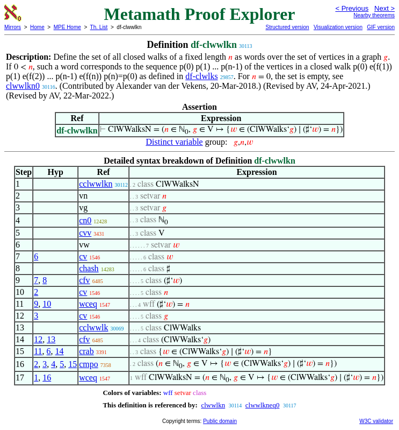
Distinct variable (174, 141)
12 (38, 339)
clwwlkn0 (23, 85)
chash (88, 268)
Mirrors (12, 27)
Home (37, 27)
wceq (88, 303)
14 (59, 351)
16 (46, 377)
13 (51, 339)
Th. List (99, 27)
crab (86, 351)
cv (83, 256)
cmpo (88, 364)
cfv (84, 280)
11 (38, 351)
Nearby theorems (374, 15)
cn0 (85, 220)
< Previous (351, 8)
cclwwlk (93, 327)
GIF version (381, 27)
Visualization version (338, 27)
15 (72, 364)
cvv (85, 232)
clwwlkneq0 (262, 405)
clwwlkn (213, 405)
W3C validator (376, 421)
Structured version (287, 27)
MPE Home (67, 27)
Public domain (220, 421)
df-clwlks (201, 76)
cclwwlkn (95, 183)
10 (46, 303)
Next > (384, 8)
